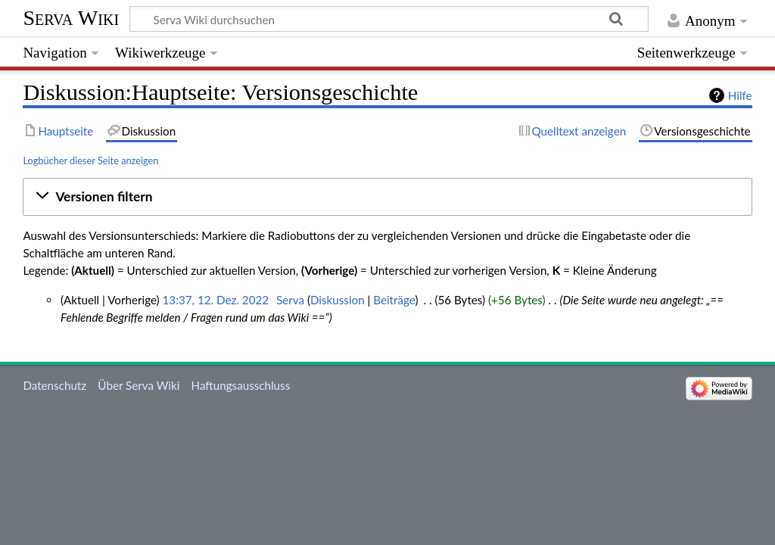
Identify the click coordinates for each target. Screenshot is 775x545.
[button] (387, 197)
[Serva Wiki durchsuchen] (389, 19)
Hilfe (740, 95)
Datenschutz (54, 385)
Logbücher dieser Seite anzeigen (90, 160)
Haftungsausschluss (241, 385)
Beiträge (394, 300)
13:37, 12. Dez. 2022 (216, 300)
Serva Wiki (71, 18)
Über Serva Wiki (138, 385)
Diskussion (337, 300)
